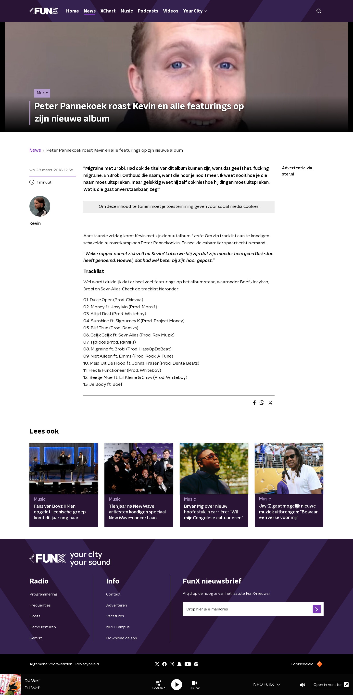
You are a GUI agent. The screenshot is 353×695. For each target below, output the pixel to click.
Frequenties (40, 605)
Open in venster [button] (331, 684)
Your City (195, 11)
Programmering (43, 594)
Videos (170, 11)
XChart (108, 11)
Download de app (121, 638)
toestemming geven (186, 206)
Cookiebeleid (302, 664)
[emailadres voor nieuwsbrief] (253, 609)
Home (72, 11)
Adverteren (116, 605)
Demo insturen (42, 627)
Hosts (34, 616)
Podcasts (148, 11)
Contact (113, 594)
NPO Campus (118, 627)
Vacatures (115, 616)
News (90, 11)
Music (127, 11)
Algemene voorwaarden (50, 664)
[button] (158, 685)
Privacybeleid (87, 664)
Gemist (35, 638)
